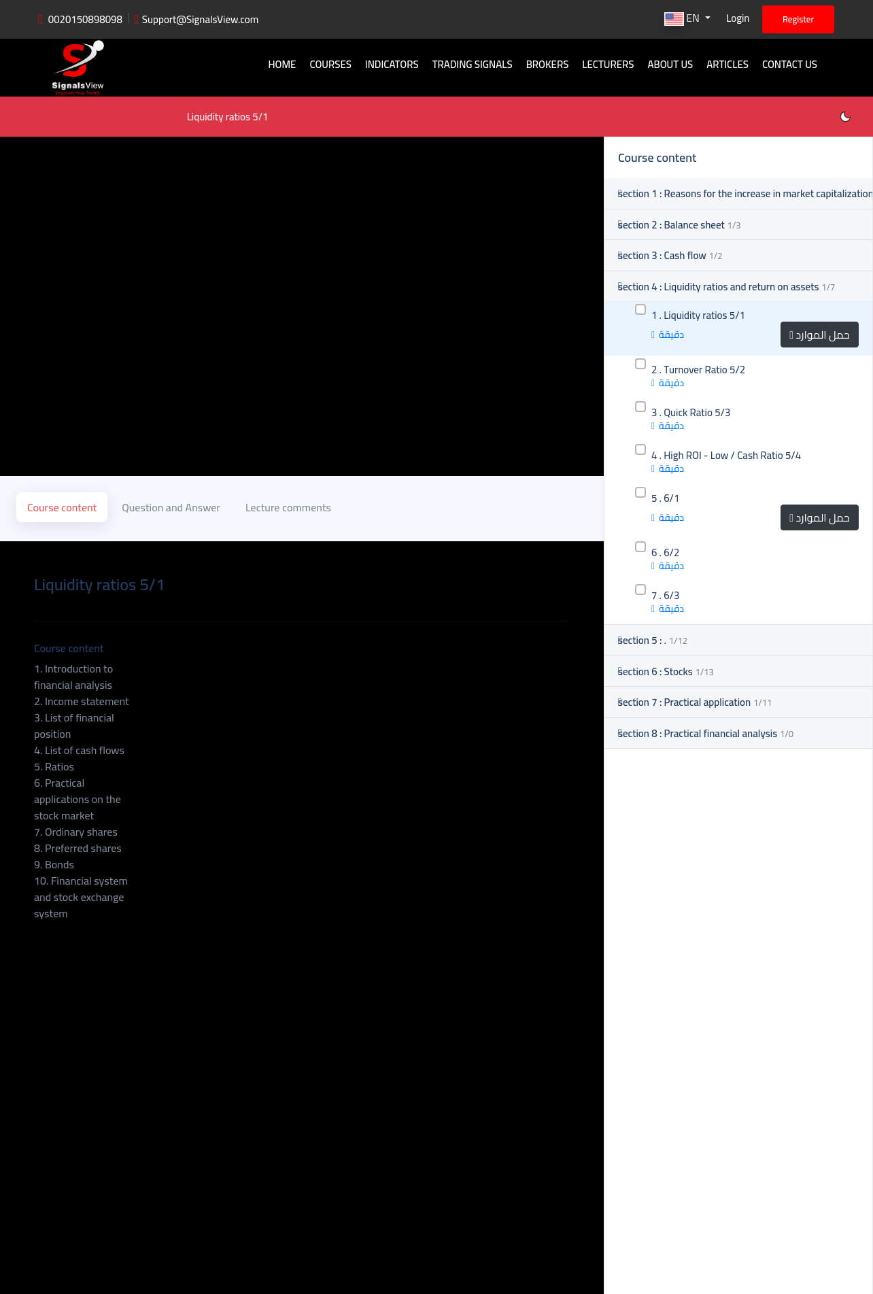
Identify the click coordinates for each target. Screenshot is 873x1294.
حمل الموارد (819, 334)
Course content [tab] (62, 506)
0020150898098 (85, 19)
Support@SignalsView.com (200, 19)
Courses (330, 64)
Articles (727, 64)
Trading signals (472, 64)
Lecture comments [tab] (288, 506)
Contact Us (789, 64)
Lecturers (608, 64)
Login (737, 18)
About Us (670, 64)
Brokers (547, 64)
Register (798, 19)
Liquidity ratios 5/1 (228, 116)
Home (282, 64)
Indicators (392, 64)
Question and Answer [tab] (171, 506)
